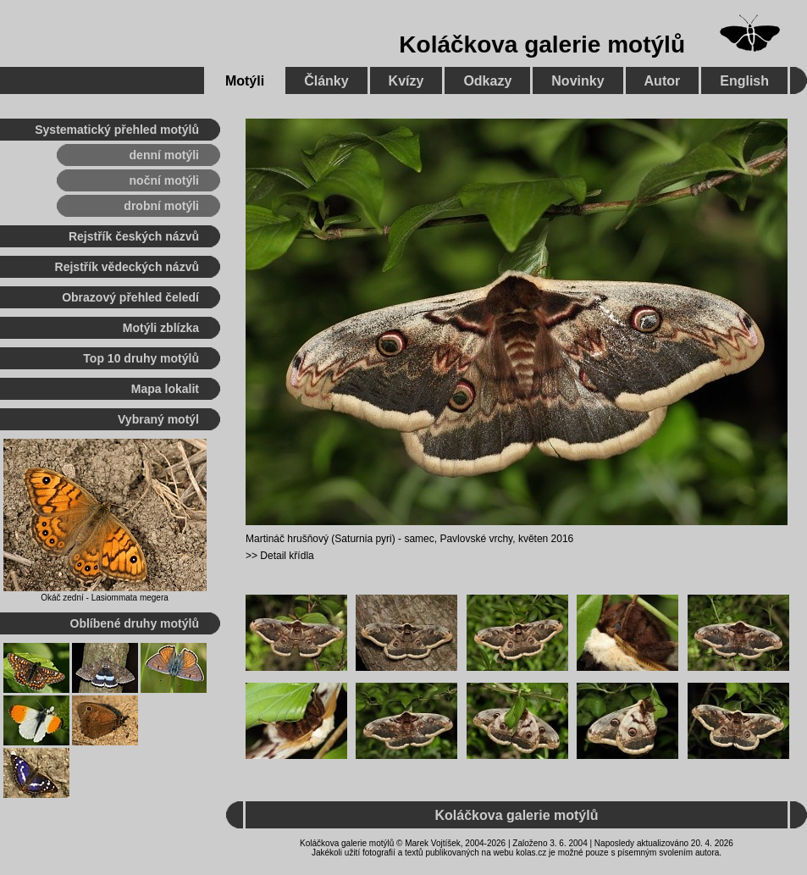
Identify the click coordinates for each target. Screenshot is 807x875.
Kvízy (406, 81)
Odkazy (487, 81)
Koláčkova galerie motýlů (542, 44)
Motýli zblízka (161, 328)
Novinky (577, 81)
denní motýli (164, 155)
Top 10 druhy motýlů (141, 358)
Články (326, 81)
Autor (662, 81)
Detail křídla (286, 556)
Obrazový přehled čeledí (130, 297)
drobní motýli (161, 206)
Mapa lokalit (165, 389)
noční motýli (164, 180)
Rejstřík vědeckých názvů (127, 267)
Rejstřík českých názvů (134, 236)
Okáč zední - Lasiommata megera (105, 597)
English (744, 81)
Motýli (244, 81)
